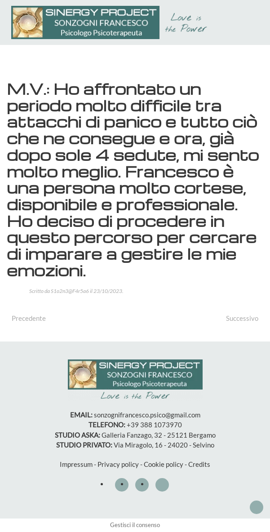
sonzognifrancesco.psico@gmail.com (147, 415)
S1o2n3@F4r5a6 (70, 291)
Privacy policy (118, 464)
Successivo (242, 318)
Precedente (29, 318)
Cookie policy (163, 464)
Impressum (76, 464)
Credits (199, 464)
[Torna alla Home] (112, 22)
